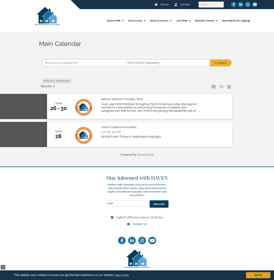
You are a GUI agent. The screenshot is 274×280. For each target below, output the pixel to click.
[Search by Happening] (167, 60)
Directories (135, 19)
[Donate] (181, 4)
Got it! (258, 275)
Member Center (204, 19)
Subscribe (159, 201)
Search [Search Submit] (221, 60)
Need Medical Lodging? (236, 19)
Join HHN (181, 19)
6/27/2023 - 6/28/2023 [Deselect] (56, 78)
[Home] (160, 4)
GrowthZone (145, 152)
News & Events (159, 19)
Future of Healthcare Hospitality (119, 124)
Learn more (121, 275)
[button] (213, 84)
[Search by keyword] (84, 60)
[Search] (211, 5)
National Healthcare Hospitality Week (122, 96)
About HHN (113, 19)
